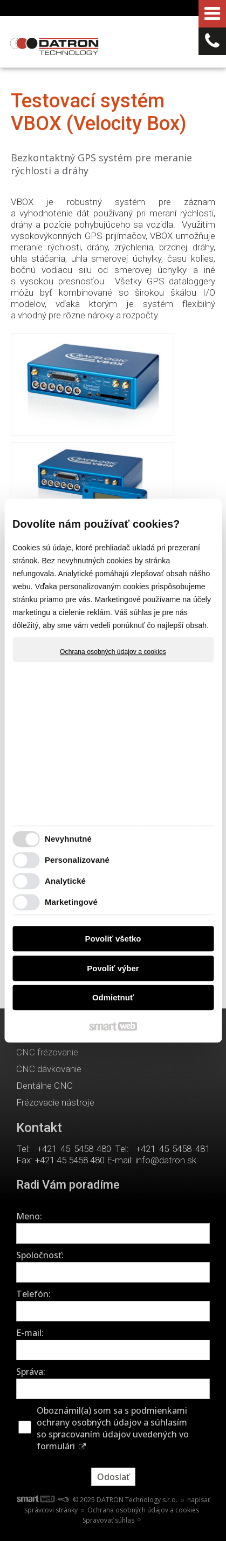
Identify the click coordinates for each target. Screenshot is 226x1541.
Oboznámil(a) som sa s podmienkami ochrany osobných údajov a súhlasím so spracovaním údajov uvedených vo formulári (113, 1428)
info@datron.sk (165, 1160)
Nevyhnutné (68, 838)
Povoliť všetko (113, 938)
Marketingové (71, 901)
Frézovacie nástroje (55, 1102)
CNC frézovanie (47, 1052)
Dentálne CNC (44, 1085)
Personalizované (77, 859)
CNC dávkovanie (48, 1068)
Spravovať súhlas (108, 1520)
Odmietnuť (113, 997)
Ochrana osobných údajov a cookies (113, 652)
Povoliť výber (113, 968)
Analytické (65, 880)
